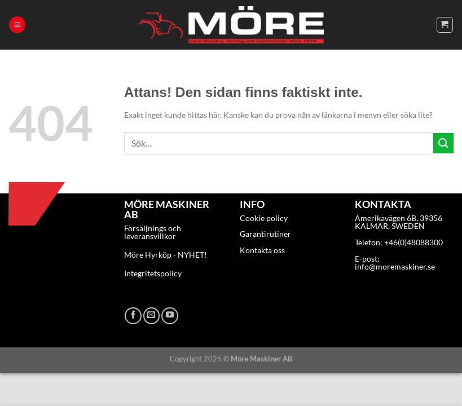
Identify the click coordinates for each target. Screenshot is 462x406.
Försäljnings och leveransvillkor (152, 232)
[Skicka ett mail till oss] (151, 315)
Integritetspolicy (153, 273)
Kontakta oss (262, 250)
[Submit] (443, 143)
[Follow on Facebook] (133, 315)
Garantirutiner (265, 234)
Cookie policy (264, 218)
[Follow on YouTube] (169, 315)
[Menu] (17, 24)
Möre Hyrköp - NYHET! (165, 254)
